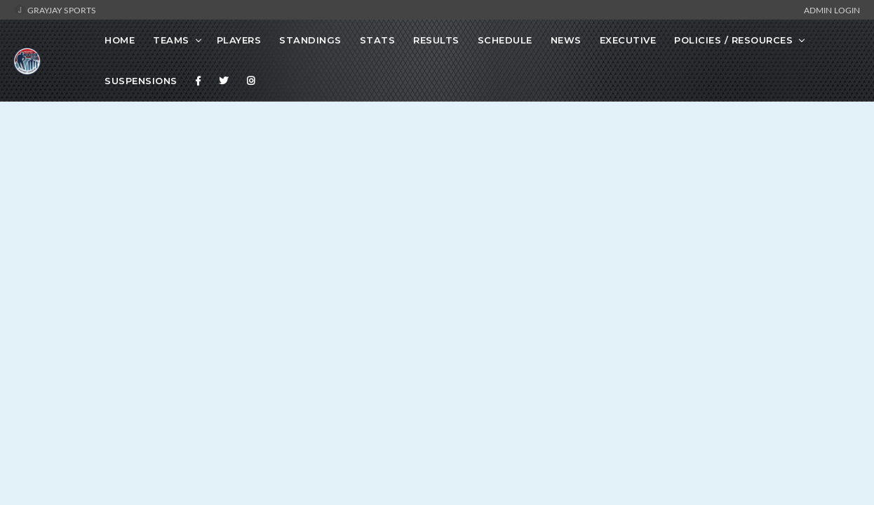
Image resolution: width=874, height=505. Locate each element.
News (566, 40)
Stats (378, 40)
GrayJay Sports (55, 9)
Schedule (505, 40)
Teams (171, 40)
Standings (310, 40)
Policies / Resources (733, 40)
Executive (628, 40)
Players (239, 40)
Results (436, 40)
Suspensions (141, 80)
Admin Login (832, 9)
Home (120, 40)
